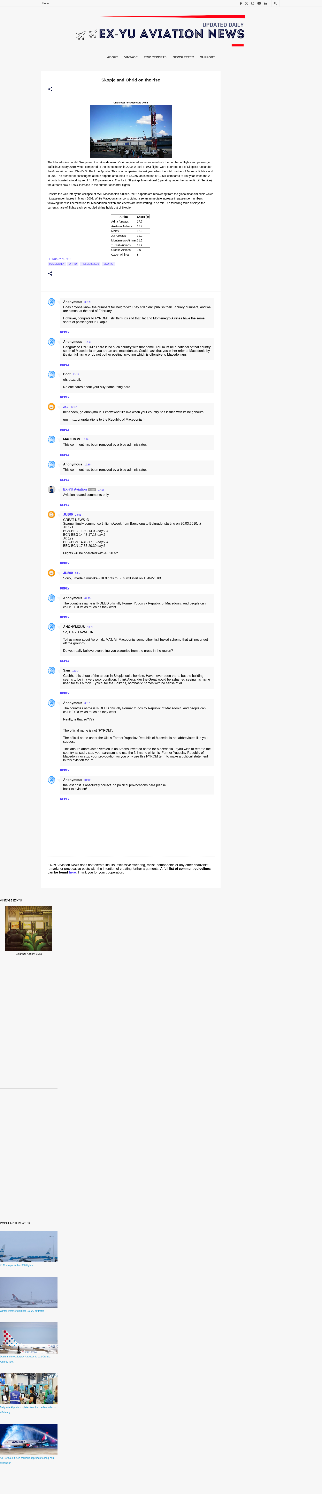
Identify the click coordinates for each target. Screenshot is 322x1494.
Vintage (131, 57)
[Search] (275, 3)
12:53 (87, 342)
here (72, 872)
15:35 (87, 464)
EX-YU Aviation (75, 489)
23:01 (78, 514)
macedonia (56, 263)
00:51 (87, 703)
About (112, 57)
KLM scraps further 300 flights (16, 1265)
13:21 (76, 374)
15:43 (75, 670)
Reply (64, 332)
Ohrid (73, 263)
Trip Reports (155, 57)
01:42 (87, 780)
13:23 (90, 627)
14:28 (85, 439)
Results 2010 (90, 263)
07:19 (87, 598)
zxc (66, 406)
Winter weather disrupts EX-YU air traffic (22, 1311)
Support (207, 57)
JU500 (68, 514)
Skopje (108, 263)
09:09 (87, 302)
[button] (50, 89)
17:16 (101, 489)
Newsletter (183, 57)
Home (46, 3)
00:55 (78, 573)
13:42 (74, 407)
